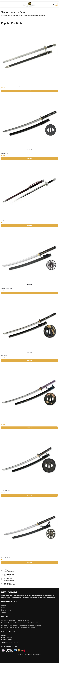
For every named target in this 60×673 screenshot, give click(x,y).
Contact (35, 655)
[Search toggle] (53, 4)
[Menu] (3, 4)
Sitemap (39, 655)
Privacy (30, 655)
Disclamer (26, 655)
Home (2, 9)
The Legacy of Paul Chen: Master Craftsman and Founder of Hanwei (20, 623)
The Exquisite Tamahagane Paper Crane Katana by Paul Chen (18, 628)
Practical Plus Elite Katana (6, 288)
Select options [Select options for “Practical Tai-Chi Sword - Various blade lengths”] (29, 91)
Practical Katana (4, 153)
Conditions (20, 655)
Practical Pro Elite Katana (6, 557)
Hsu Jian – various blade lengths (8, 220)
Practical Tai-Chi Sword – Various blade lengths (11, 86)
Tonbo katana (4, 423)
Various (3, 608)
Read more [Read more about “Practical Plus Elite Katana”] (29, 293)
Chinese (3, 612)
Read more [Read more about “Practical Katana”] (29, 158)
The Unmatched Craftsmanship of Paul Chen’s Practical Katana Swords (21, 625)
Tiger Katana (4, 355)
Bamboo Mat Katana (5, 490)
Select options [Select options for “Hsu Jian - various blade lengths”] (29, 225)
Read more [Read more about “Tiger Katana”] (29, 360)
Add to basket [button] (29, 427)
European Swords (6, 610)
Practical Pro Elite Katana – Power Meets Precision (15, 620)
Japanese (3, 605)
